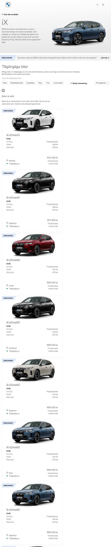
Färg (40, 83)
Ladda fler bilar (55, 531)
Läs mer (105, 57)
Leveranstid (58, 83)
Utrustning (30, 83)
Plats (5, 83)
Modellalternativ (17, 83)
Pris (47, 83)
